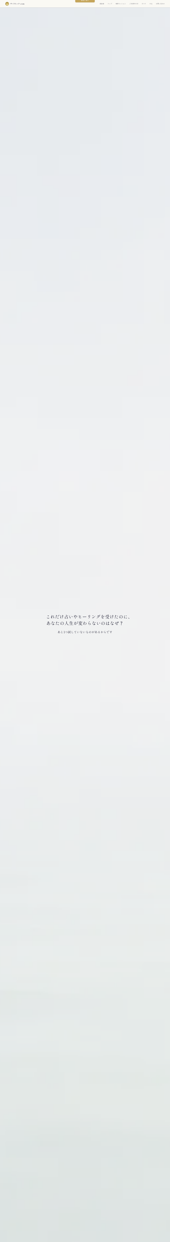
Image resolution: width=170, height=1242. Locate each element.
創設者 (102, 4)
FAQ (151, 4)
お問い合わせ (160, 4)
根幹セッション (121, 4)
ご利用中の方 (133, 4)
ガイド (144, 4)
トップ (110, 4)
